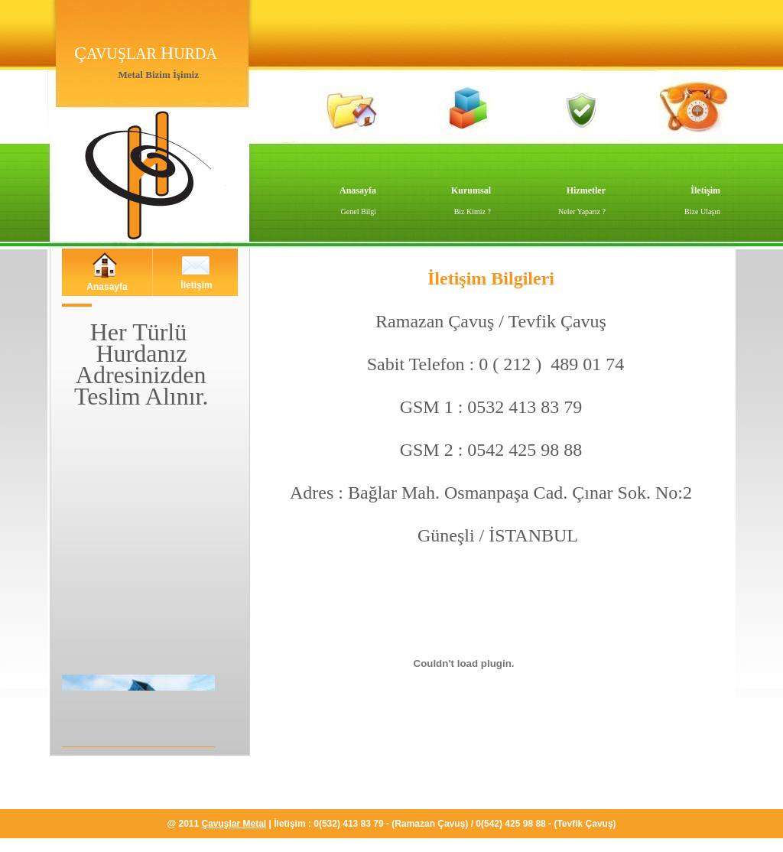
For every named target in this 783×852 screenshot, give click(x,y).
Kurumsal (471, 190)
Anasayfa (358, 190)
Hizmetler (586, 190)
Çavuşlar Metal (234, 823)
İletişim (705, 190)
